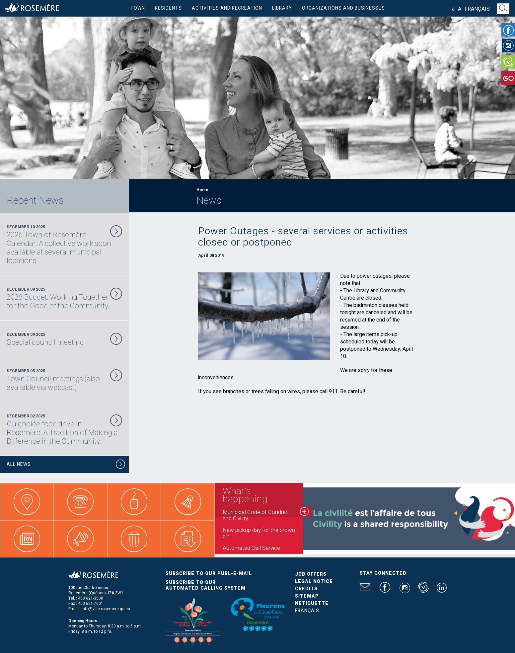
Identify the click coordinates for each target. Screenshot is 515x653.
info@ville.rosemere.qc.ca (106, 609)
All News (66, 465)
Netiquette (312, 603)
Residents (168, 8)
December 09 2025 (64, 298)
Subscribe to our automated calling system (206, 585)
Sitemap (307, 596)
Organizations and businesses (343, 8)
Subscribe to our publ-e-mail (209, 573)
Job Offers (311, 574)
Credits (306, 588)
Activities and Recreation (227, 8)
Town (137, 8)
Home (202, 190)
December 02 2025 (64, 429)
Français (477, 9)
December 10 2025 (64, 244)
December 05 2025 (64, 380)
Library (282, 8)
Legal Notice (314, 581)
